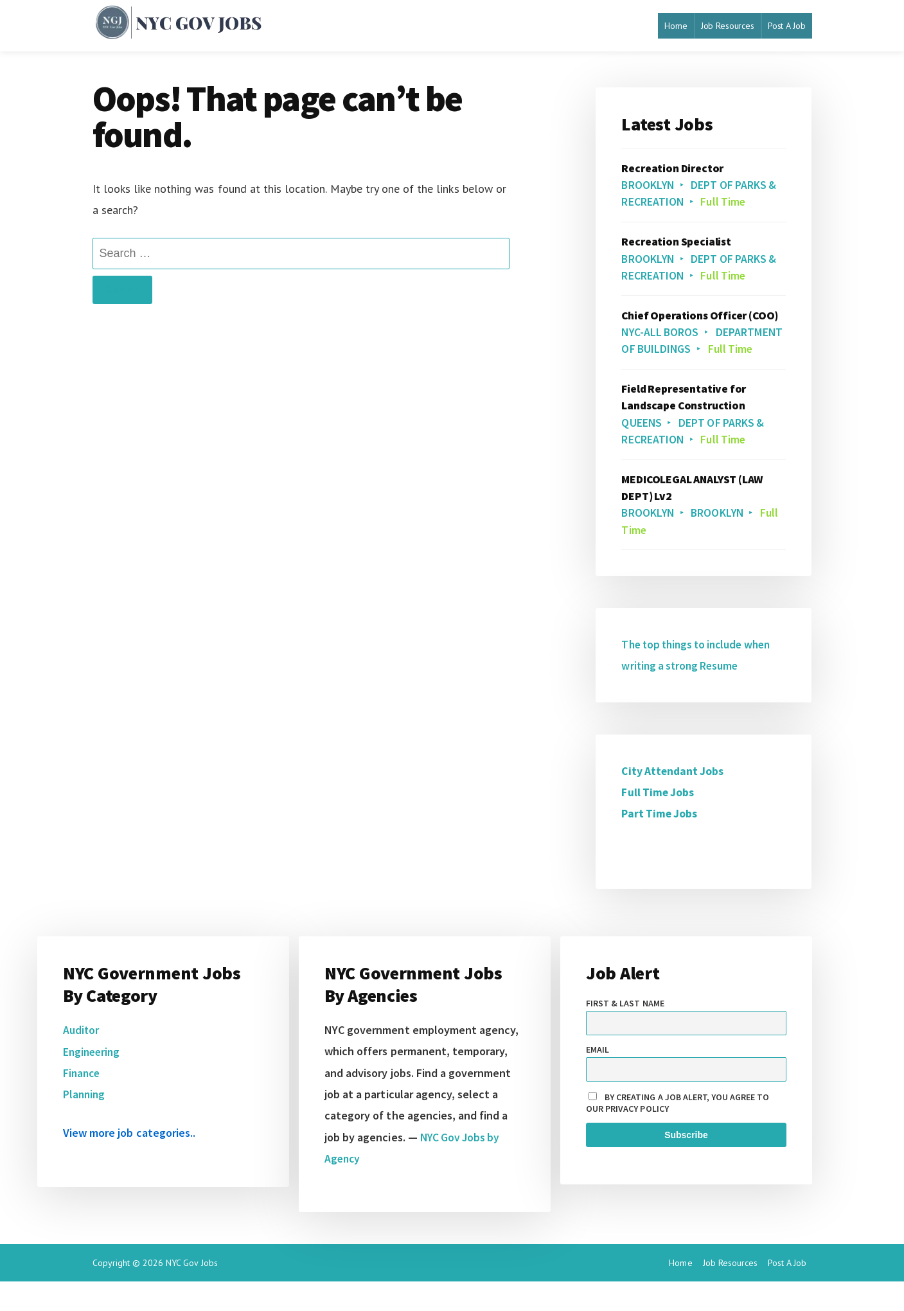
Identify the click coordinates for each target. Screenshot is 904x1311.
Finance (82, 1102)
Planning (85, 1123)
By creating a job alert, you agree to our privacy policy (678, 1132)
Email (597, 1079)
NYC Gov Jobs (191, 1292)
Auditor (81, 1059)
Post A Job (787, 25)
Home (675, 25)
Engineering (93, 1081)
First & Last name (625, 1033)
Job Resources (727, 25)
